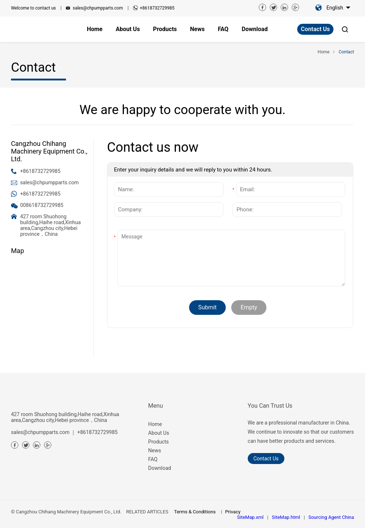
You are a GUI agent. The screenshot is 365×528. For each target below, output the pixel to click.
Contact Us (315, 29)
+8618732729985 (157, 8)
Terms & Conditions (194, 511)
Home (155, 424)
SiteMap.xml (250, 517)
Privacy (232, 511)
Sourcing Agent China (331, 517)
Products (158, 442)
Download (159, 468)
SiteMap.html (286, 517)
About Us (158, 433)
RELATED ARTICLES (147, 511)
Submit (207, 307)
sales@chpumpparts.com (98, 8)
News (154, 450)
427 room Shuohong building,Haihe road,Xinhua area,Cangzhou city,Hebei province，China (50, 225)
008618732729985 (41, 205)
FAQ (152, 459)
